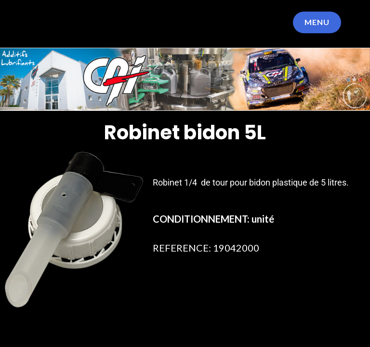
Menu (317, 22)
